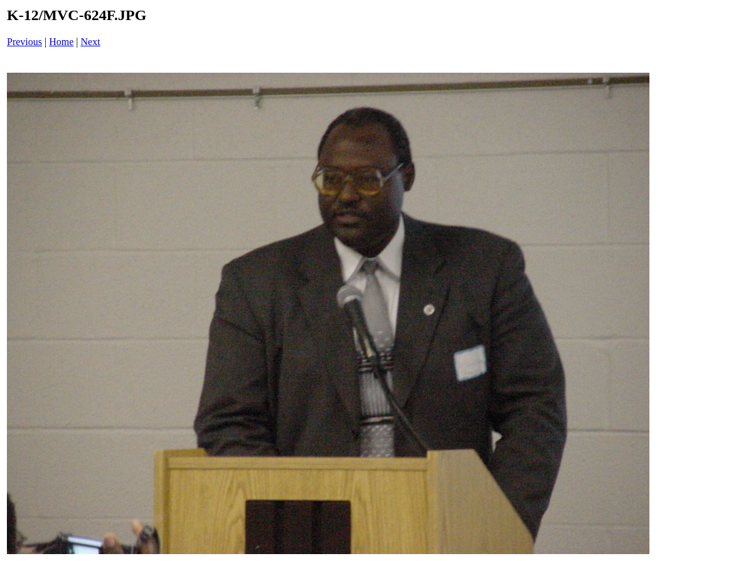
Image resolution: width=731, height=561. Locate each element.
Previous (24, 41)
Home (61, 41)
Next (90, 41)
